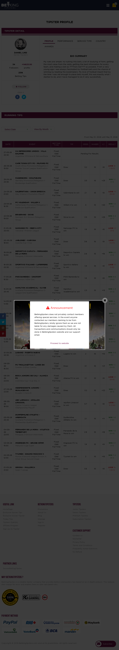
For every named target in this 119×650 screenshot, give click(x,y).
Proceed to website (59, 343)
